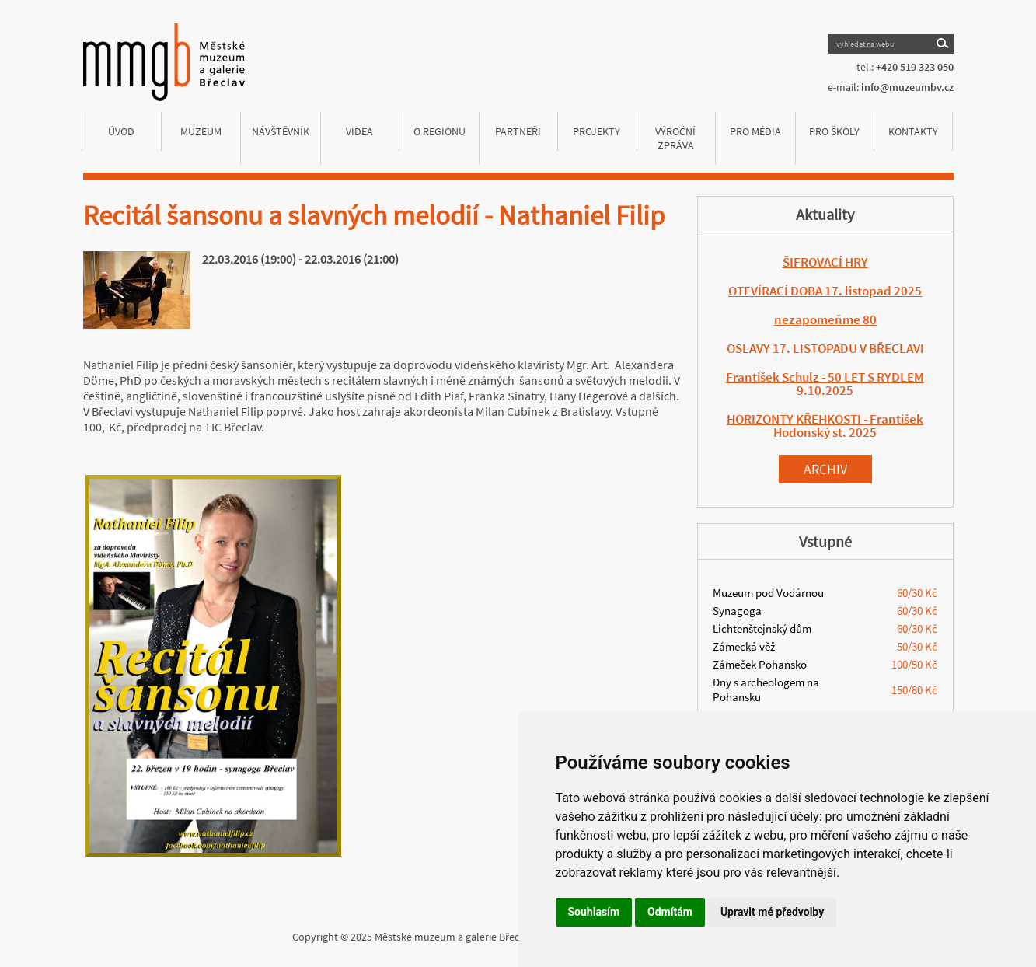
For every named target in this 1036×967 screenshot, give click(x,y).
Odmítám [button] (669, 912)
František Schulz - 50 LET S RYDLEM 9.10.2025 (825, 383)
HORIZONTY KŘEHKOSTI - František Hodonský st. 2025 (825, 425)
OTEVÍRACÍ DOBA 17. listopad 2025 (825, 290)
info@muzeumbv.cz (907, 87)
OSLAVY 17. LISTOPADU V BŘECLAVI (825, 348)
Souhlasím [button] (594, 912)
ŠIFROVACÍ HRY (825, 262)
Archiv (825, 469)
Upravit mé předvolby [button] (772, 912)
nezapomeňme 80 (825, 319)
